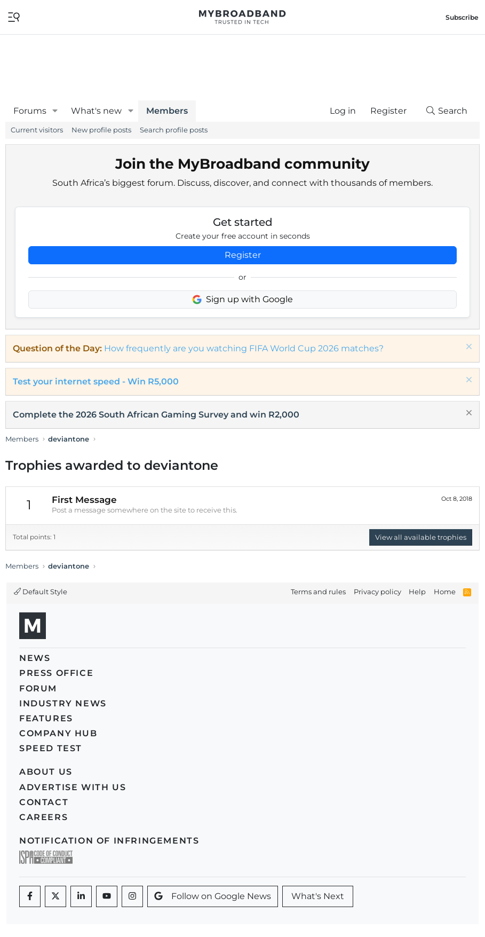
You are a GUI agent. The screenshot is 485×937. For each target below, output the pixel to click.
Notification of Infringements (109, 841)
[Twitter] (55, 896)
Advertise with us (72, 787)
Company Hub (58, 733)
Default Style (40, 591)
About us (46, 772)
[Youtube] (106, 896)
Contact (43, 802)
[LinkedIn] (81, 896)
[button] (55, 111)
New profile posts (101, 129)
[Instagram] (132, 896)
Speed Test (50, 748)
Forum (38, 688)
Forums (29, 111)
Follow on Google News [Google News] (212, 896)
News (34, 658)
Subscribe (462, 17)
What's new (96, 111)
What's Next (317, 896)
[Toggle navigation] (13, 16)
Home (445, 591)
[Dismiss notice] (467, 347)
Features (46, 718)
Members (167, 111)
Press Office (56, 673)
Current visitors (37, 129)
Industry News (63, 703)
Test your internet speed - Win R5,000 (96, 381)
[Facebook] (30, 896)
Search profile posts (174, 129)
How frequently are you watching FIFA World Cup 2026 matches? (244, 348)
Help (417, 591)
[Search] (446, 111)
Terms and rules (318, 591)
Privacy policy (377, 591)
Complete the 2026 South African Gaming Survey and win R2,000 (156, 415)
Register (243, 255)
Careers (43, 817)
